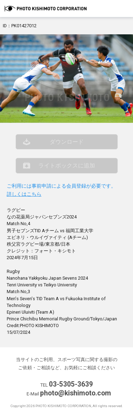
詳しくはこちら (24, 194)
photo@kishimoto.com (75, 393)
